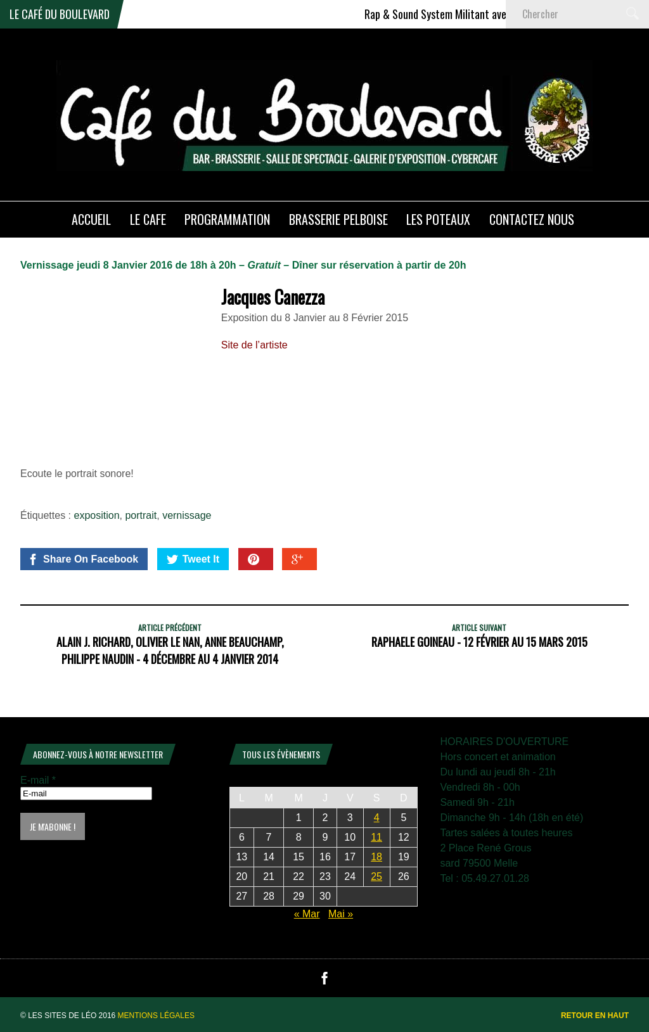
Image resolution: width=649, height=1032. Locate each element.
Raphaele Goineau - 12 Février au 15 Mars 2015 (479, 642)
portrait (141, 515)
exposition (97, 515)
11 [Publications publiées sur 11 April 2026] (376, 837)
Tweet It (193, 559)
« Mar (307, 913)
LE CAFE (148, 219)
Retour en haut (595, 1015)
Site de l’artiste (254, 345)
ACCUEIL (91, 219)
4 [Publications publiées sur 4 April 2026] (377, 817)
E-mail (38, 780)
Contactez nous (531, 219)
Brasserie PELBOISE (338, 219)
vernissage (186, 515)
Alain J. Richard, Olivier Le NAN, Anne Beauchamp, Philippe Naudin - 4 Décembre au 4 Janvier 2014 (170, 650)
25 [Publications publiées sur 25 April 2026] (376, 876)
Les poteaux (438, 219)
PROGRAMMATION (227, 219)
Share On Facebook (82, 559)
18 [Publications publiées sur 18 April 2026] (376, 856)
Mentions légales (156, 1015)
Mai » (340, 913)
